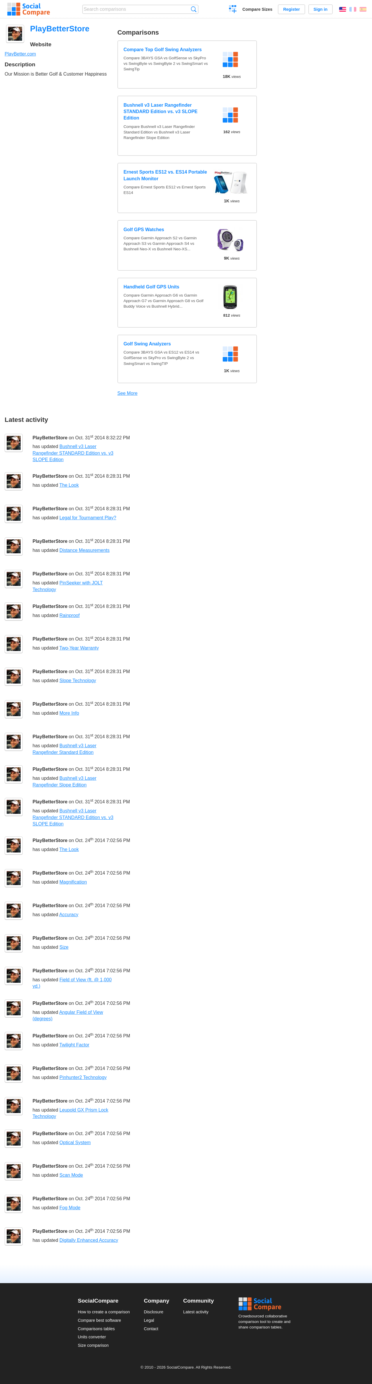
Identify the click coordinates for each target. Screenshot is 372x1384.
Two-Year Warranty (79, 647)
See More (127, 393)
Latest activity (195, 1312)
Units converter (92, 1337)
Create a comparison (233, 10)
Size (64, 947)
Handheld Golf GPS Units (151, 286)
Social (266, 1304)
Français (352, 9)
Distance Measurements (85, 550)
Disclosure (153, 1312)
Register (291, 9)
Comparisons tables (96, 1328)
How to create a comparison (104, 1312)
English (342, 9)
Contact (151, 1328)
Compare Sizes (257, 9)
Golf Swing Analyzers (147, 343)
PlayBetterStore (50, 437)
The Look (69, 485)
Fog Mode (70, 1207)
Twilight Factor (74, 1044)
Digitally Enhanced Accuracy (89, 1240)
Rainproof (70, 615)
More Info (69, 713)
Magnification (73, 882)
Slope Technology (78, 680)
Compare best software (99, 1320)
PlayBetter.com (20, 53)
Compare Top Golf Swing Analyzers (163, 49)
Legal (149, 1320)
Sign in (321, 9)
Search (193, 9)
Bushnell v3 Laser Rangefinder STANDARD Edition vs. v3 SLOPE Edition (161, 112)
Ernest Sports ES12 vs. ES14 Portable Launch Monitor (165, 175)
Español (363, 9)
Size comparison (93, 1345)
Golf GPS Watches (144, 229)
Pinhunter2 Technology (83, 1077)
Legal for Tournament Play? (88, 517)
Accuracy (68, 914)
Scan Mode (71, 1175)
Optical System (75, 1142)
